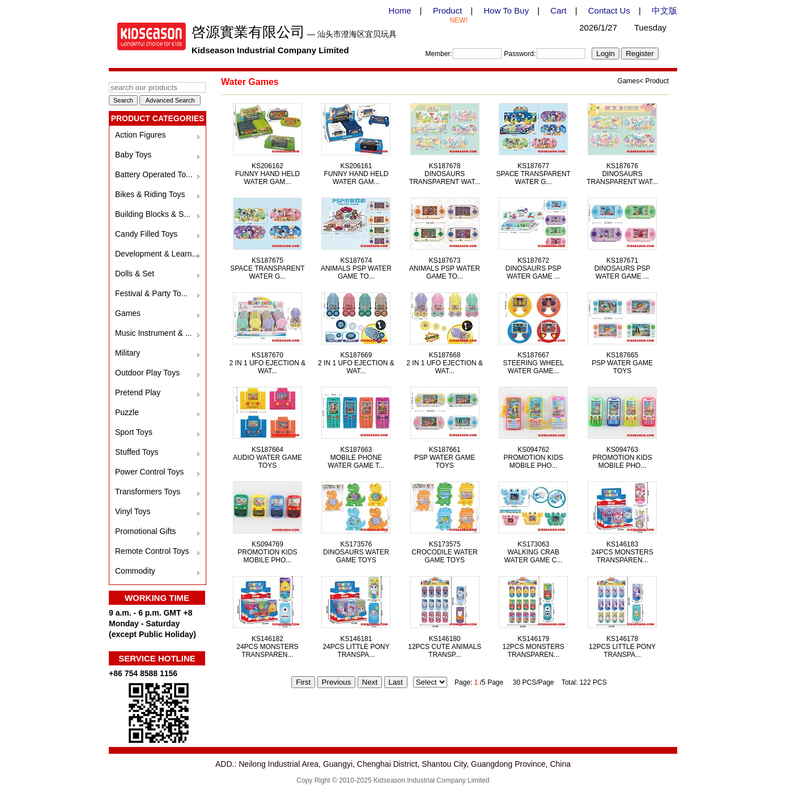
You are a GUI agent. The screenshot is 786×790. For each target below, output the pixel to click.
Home (400, 10)
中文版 (664, 10)
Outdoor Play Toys (147, 372)
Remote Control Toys (152, 551)
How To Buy (506, 10)
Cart (558, 10)
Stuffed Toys (137, 451)
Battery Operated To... (154, 174)
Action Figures (140, 134)
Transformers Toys (147, 491)
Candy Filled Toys (146, 233)
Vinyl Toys (133, 511)
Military (127, 352)
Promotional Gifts (145, 531)
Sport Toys (133, 432)
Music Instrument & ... (153, 333)
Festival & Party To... (151, 293)
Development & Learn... (156, 253)
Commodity (135, 570)
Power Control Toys (149, 471)
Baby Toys (133, 154)
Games (128, 313)
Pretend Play (137, 392)
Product (447, 10)
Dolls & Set (134, 273)
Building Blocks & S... (152, 214)
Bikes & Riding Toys (150, 194)
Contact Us (609, 10)
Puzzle (127, 412)
